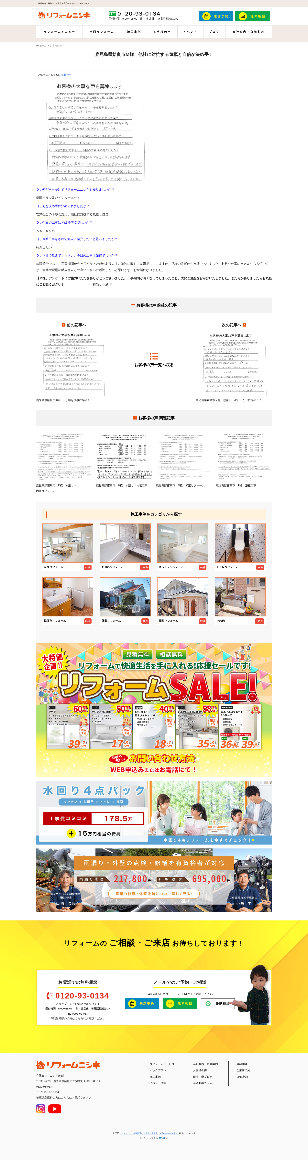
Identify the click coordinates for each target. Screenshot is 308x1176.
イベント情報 (158, 1083)
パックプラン (158, 1070)
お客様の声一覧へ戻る (154, 359)
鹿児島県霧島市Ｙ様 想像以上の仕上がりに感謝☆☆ (234, 367)
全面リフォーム (102, 31)
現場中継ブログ (202, 1076)
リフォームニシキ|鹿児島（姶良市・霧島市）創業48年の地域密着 (149, 1133)
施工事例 (134, 31)
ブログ (214, 31)
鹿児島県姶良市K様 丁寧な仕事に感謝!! (74, 367)
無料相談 (242, 1064)
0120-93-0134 (82, 995)
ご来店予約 (243, 1070)
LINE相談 (242, 1076)
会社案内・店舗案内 (248, 31)
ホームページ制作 (147, 1138)
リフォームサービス (162, 1064)
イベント (190, 31)
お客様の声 (162, 31)
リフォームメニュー (59, 31)
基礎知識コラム (202, 1083)
